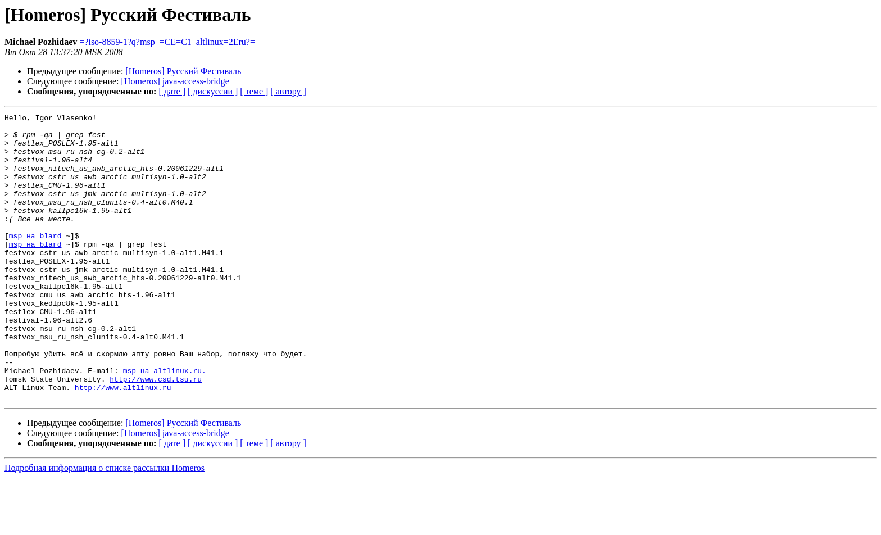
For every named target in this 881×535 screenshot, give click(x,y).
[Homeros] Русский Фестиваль (183, 71)
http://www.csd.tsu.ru (156, 433)
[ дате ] (171, 91)
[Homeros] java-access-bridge (175, 81)
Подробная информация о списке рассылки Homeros (104, 525)
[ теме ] (254, 91)
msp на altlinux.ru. (164, 423)
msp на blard (35, 261)
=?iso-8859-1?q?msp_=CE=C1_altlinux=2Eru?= (167, 42)
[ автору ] (288, 91)
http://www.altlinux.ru (123, 443)
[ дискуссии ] (213, 91)
